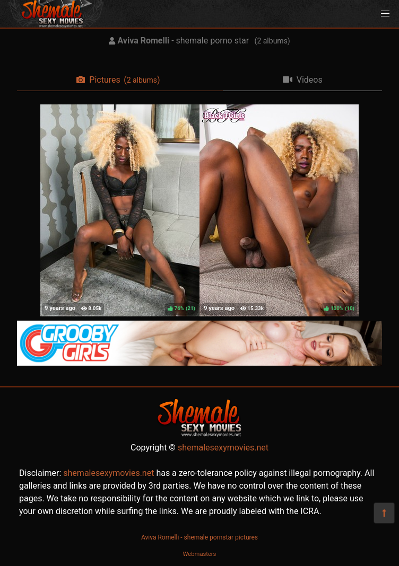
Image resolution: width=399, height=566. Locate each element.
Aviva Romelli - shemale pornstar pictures (199, 537)
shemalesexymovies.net (223, 448)
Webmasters (199, 554)
